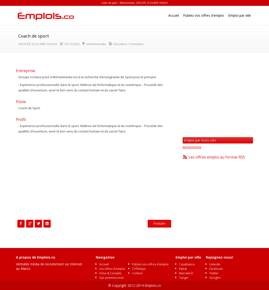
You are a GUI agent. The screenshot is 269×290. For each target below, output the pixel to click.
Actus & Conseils (110, 273)
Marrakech (186, 273)
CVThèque (139, 269)
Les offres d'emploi (112, 269)
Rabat (183, 269)
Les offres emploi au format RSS (216, 157)
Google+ (215, 278)
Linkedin (214, 264)
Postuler (159, 223)
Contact (137, 273)
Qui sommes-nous (111, 278)
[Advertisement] (94, 177)
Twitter (214, 273)
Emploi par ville (239, 15)
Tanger (183, 278)
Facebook (216, 269)
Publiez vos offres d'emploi (203, 15)
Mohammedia (192, 147)
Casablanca (187, 264)
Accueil (173, 15)
